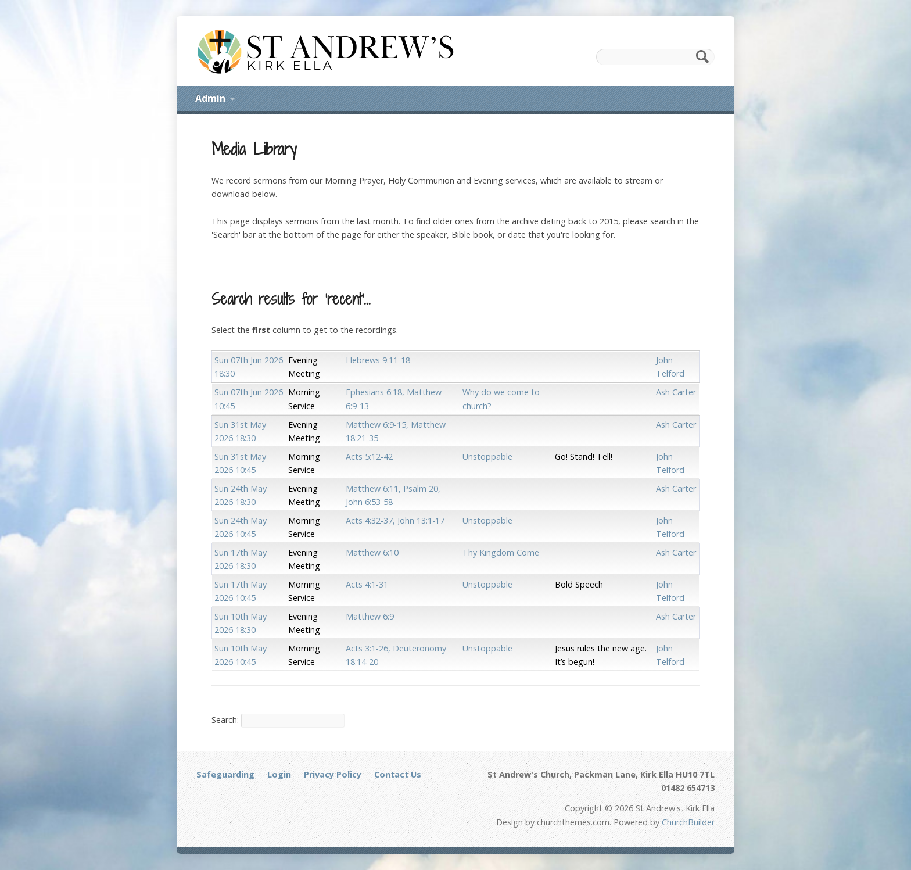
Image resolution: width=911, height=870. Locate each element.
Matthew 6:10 (372, 552)
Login (279, 774)
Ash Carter (676, 392)
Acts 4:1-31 (367, 584)
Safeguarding (225, 774)
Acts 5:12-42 (369, 456)
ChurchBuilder (688, 822)
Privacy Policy (332, 774)
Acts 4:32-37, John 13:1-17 (395, 520)
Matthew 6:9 (370, 616)
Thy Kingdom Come (500, 552)
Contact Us (397, 774)
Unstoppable (487, 456)
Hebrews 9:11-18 (378, 360)
